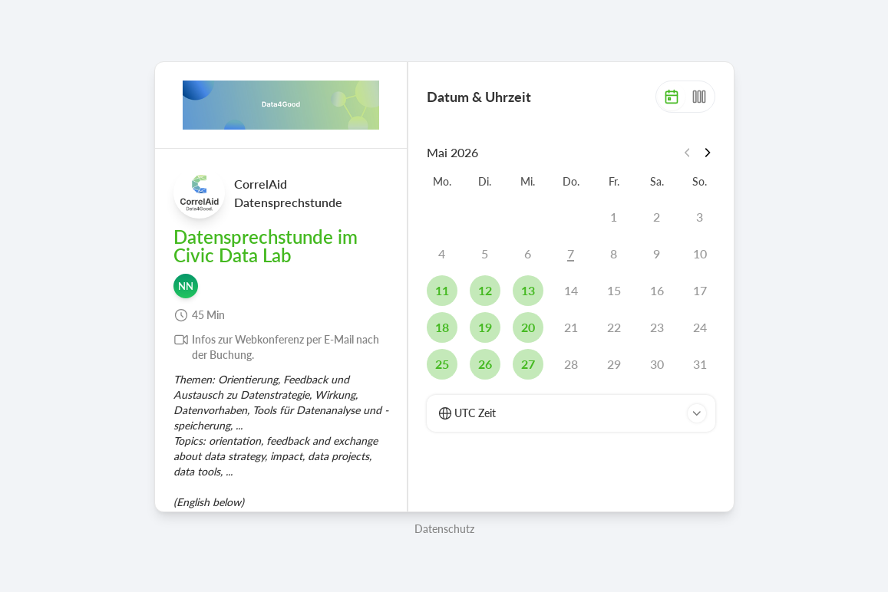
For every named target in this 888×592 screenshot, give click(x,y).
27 (528, 364)
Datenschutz (444, 528)
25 (442, 364)
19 (485, 327)
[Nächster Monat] (707, 152)
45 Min (208, 314)
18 (442, 327)
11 (442, 290)
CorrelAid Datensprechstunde (288, 192)
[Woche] (699, 96)
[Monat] (671, 96)
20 (528, 327)
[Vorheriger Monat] (689, 152)
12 (485, 290)
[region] (281, 296)
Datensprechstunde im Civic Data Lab (265, 246)
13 (528, 290)
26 (485, 364)
